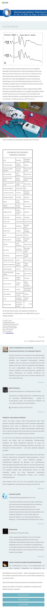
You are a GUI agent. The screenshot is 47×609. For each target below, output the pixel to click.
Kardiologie (13, 529)
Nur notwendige (23, 595)
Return (26, 341)
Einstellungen (23, 600)
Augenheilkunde (14, 494)
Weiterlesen (41, 382)
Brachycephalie (14, 388)
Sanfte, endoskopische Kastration (21, 348)
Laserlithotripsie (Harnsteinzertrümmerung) (25, 562)
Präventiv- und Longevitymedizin (14, 417)
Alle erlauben (23, 604)
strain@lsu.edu (9, 333)
